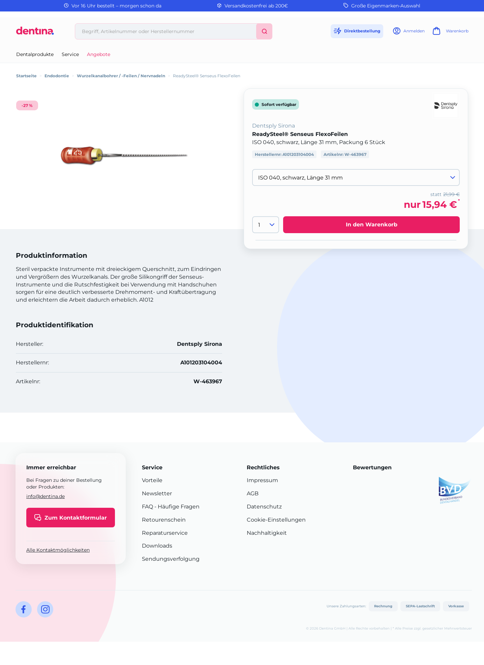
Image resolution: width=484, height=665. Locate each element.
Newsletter (157, 493)
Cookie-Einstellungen (276, 520)
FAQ (147, 506)
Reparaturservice (165, 533)
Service (70, 54)
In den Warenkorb (371, 224)
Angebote (98, 54)
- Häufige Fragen (176, 506)
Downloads (157, 546)
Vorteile (152, 480)
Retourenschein (164, 520)
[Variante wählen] (356, 177)
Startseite (26, 75)
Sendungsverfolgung (171, 559)
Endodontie (56, 75)
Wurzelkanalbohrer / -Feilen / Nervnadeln (121, 75)
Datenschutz (264, 506)
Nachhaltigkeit (267, 533)
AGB (253, 493)
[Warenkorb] (449, 32)
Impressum (262, 480)
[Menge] (265, 224)
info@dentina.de (45, 496)
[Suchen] (264, 31)
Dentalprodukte (35, 54)
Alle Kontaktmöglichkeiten (58, 550)
